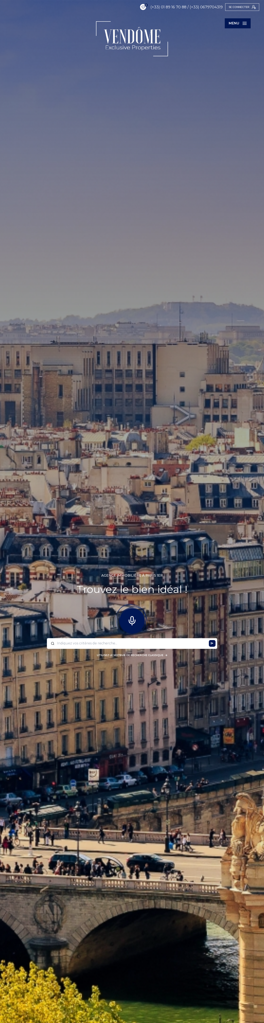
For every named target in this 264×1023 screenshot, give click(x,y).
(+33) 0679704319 (193, 7)
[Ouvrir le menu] (238, 23)
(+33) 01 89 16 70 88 (155, 7)
